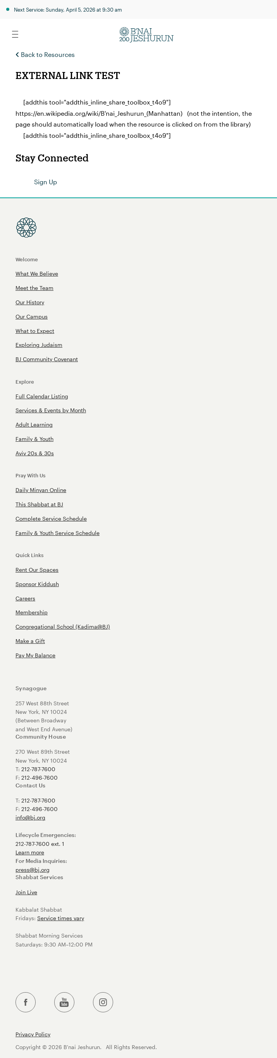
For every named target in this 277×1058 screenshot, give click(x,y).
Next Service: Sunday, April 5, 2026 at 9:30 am (68, 9)
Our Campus (31, 316)
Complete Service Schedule (51, 518)
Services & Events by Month (50, 410)
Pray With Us (30, 475)
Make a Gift (30, 641)
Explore (24, 381)
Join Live (26, 892)
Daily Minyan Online (40, 490)
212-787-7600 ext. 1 (39, 843)
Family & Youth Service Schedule (57, 533)
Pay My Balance (35, 655)
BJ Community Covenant (46, 359)
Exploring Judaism (38, 344)
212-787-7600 (38, 769)
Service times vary (60, 918)
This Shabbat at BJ (39, 504)
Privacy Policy (32, 1034)
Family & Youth (34, 439)
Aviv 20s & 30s (34, 453)
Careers (25, 598)
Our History (29, 302)
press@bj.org (32, 869)
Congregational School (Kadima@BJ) (62, 626)
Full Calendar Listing (41, 396)
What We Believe (36, 273)
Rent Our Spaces (36, 569)
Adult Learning (34, 424)
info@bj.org (30, 817)
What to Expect (34, 331)
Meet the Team (34, 288)
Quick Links (29, 555)
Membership (31, 612)
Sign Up (45, 181)
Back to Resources (45, 54)
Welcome (26, 259)
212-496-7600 (39, 777)
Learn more (29, 852)
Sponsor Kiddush (37, 584)
